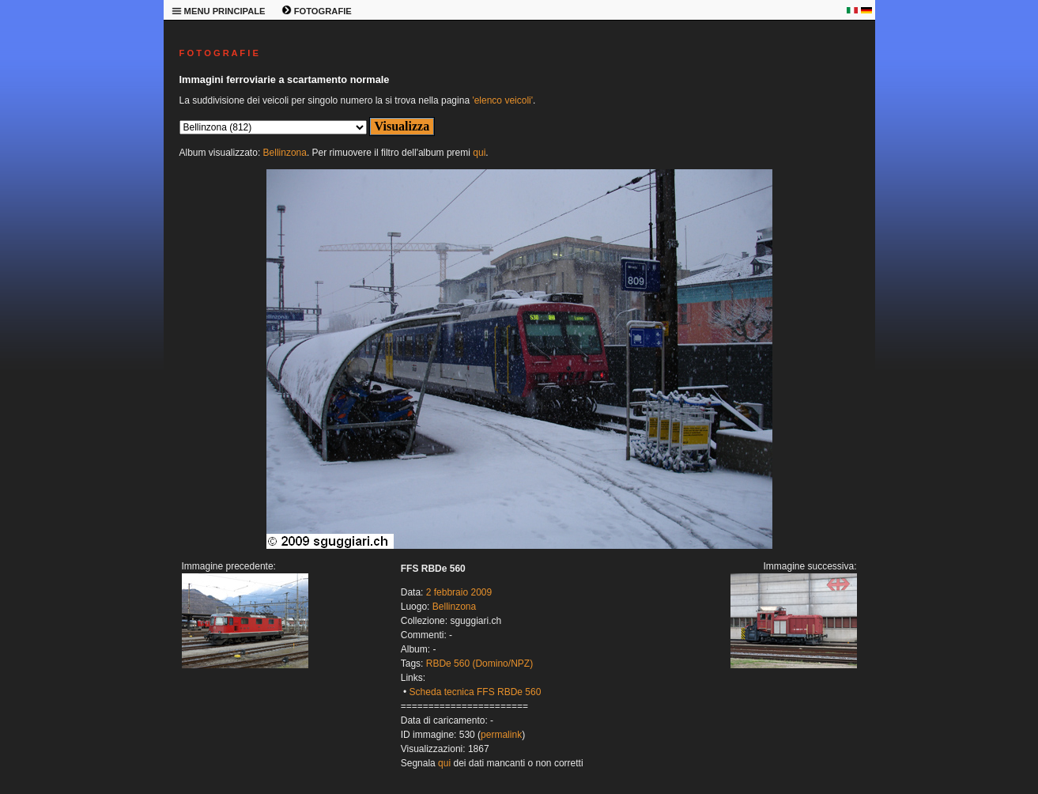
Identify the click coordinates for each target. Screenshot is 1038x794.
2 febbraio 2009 (459, 592)
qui (479, 152)
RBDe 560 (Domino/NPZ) (479, 663)
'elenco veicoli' (502, 100)
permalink (501, 734)
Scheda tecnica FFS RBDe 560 (476, 692)
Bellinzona (285, 152)
